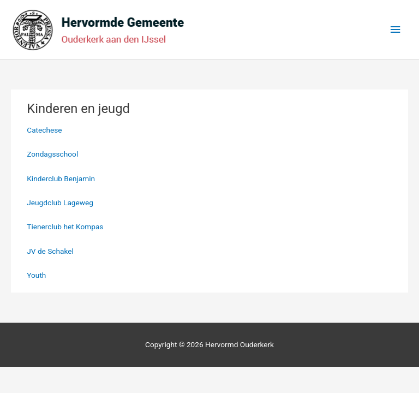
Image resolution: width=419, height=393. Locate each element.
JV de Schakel (50, 251)
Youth (36, 275)
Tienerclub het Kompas (65, 226)
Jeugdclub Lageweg (60, 202)
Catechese (44, 130)
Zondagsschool (52, 154)
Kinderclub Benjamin (61, 178)
